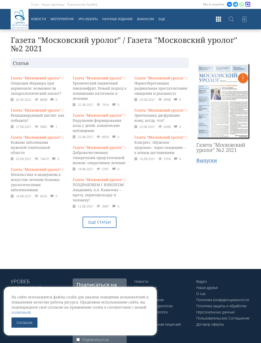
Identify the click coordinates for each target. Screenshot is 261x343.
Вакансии (145, 19)
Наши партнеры (53, 4)
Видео (201, 281)
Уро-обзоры (88, 19)
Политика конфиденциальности (222, 299)
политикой (21, 312)
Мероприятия (62, 19)
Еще (162, 19)
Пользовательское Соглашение (223, 318)
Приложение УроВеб (82, 4)
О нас (35, 4)
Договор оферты (210, 324)
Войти (244, 19)
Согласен (24, 322)
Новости (38, 19)
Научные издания (117, 19)
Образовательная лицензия (157, 324)
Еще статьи (99, 222)
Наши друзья (207, 287)
